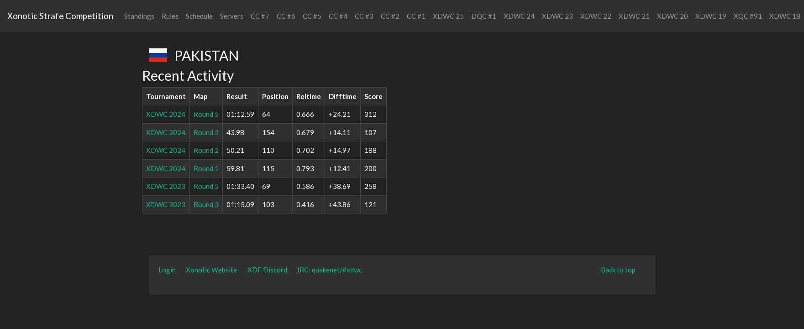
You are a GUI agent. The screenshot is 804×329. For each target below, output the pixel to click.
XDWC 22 (595, 16)
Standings (139, 16)
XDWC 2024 (165, 114)
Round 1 (206, 168)
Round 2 (206, 150)
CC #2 (390, 16)
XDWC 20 (672, 16)
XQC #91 (748, 16)
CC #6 (286, 16)
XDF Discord (267, 270)
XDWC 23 (557, 16)
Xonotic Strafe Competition (60, 15)
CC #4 (338, 16)
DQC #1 (483, 16)
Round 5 (206, 114)
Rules (170, 16)
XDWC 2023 (165, 186)
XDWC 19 (710, 16)
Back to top (618, 270)
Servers (231, 16)
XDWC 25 (448, 16)
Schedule (199, 16)
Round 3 (206, 132)
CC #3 (364, 16)
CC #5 (312, 16)
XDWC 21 (634, 16)
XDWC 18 (784, 16)
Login (167, 270)
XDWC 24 (519, 16)
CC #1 (416, 16)
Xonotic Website (211, 270)
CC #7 (260, 16)
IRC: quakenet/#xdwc (329, 270)
